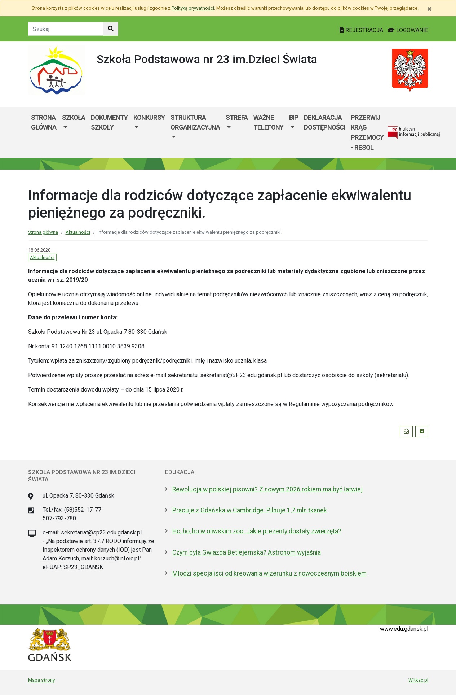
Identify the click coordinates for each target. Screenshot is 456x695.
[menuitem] (73, 132)
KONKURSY (149, 117)
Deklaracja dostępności (324, 122)
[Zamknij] (429, 9)
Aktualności (78, 232)
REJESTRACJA (362, 30)
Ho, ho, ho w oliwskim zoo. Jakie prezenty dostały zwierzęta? (256, 531)
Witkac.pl (418, 680)
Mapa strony (41, 680)
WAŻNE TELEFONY (268, 122)
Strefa (237, 117)
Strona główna (43, 122)
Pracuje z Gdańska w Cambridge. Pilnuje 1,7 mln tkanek (249, 510)
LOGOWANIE (408, 30)
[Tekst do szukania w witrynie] (65, 29)
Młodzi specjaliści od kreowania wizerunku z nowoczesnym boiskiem (269, 573)
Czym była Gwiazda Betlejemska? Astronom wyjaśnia (246, 552)
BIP (293, 117)
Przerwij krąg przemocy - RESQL (367, 132)
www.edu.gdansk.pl (404, 628)
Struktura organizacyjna (195, 122)
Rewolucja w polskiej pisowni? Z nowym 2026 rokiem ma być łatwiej (267, 489)
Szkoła (73, 117)
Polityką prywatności (193, 8)
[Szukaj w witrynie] (110, 29)
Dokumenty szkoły (109, 122)
